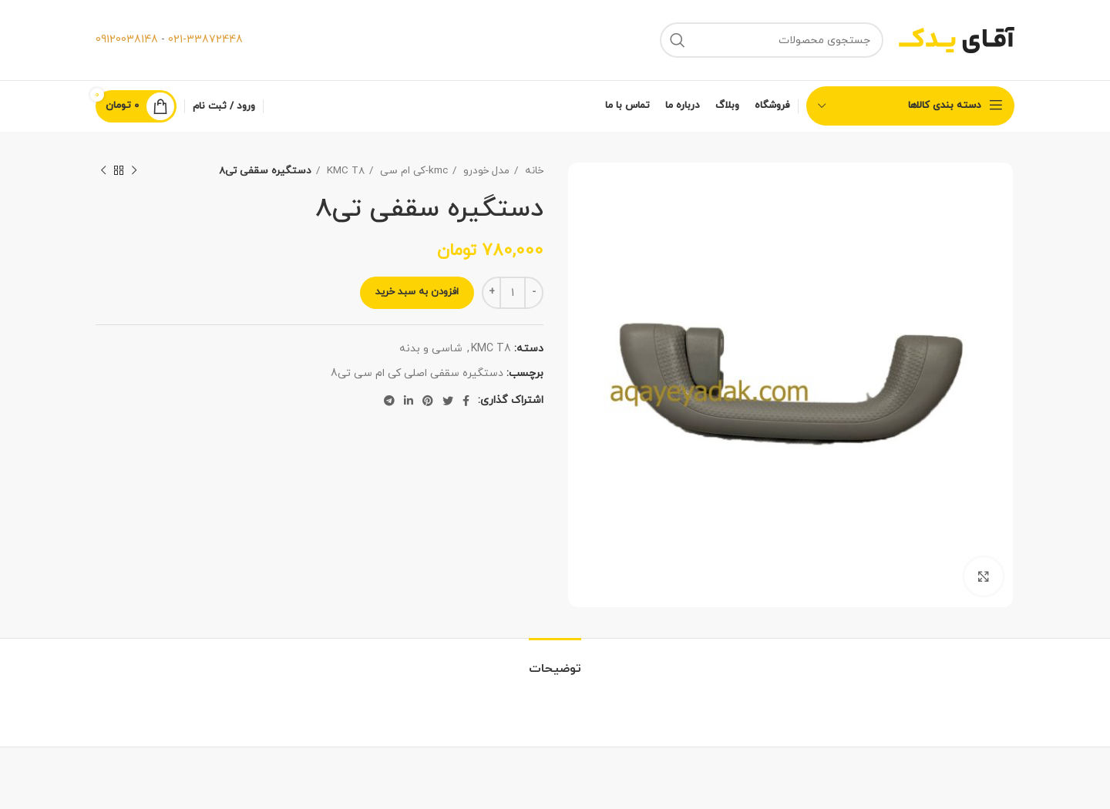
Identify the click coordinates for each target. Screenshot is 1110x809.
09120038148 (127, 39)
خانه (532, 170)
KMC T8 (344, 170)
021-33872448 (205, 39)
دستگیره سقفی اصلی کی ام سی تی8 (417, 373)
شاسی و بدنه (430, 348)
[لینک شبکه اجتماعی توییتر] (448, 401)
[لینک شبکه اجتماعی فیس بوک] (466, 401)
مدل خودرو (485, 170)
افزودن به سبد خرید (417, 292)
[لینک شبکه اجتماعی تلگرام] (389, 401)
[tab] (555, 661)
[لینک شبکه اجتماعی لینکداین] (408, 401)
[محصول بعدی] (103, 171)
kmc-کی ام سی (412, 170)
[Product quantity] (512, 293)
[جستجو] (771, 40)
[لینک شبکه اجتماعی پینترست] (428, 401)
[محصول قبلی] (134, 171)
